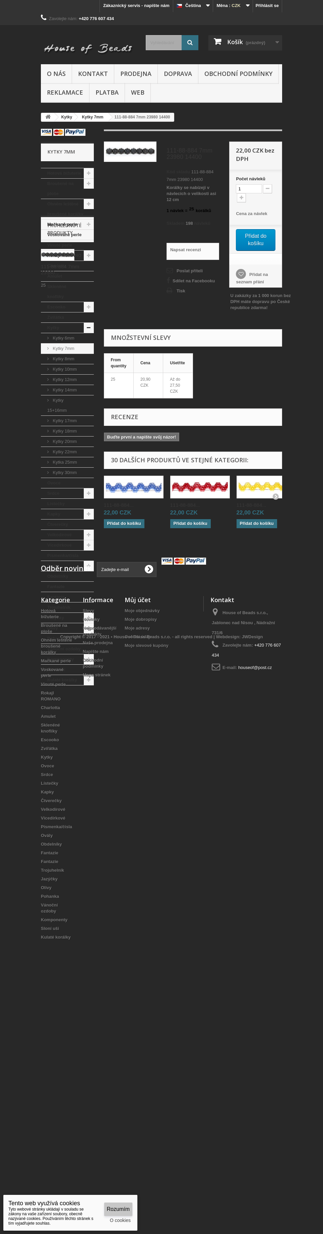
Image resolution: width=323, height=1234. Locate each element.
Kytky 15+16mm (57, 405)
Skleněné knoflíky (56, 291)
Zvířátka (55, 317)
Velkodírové (59, 534)
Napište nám (96, 893)
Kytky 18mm (64, 431)
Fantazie (56, 586)
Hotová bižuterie (64, 173)
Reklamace (65, 92)
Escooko (56, 306)
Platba (107, 92)
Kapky (53, 513)
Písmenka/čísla (62, 555)
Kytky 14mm (64, 389)
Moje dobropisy (141, 861)
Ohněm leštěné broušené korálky (65, 208)
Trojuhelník (58, 607)
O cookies (120, 1220)
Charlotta (56, 265)
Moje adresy (137, 870)
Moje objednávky (142, 852)
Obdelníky (57, 576)
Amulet (54, 276)
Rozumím (118, 1209)
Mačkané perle (62, 224)
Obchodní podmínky (238, 74)
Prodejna (135, 74)
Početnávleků (250, 178)
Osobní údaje (138, 878)
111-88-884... (119, 505)
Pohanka (56, 638)
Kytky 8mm (63, 358)
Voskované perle (64, 234)
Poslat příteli (190, 270)
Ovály (53, 565)
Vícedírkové (59, 545)
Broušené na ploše (60, 188)
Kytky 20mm (64, 441)
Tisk (181, 290)
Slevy (88, 852)
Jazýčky (55, 617)
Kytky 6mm (63, 338)
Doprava (178, 74)
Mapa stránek (97, 917)
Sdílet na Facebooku (194, 280)
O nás (56, 74)
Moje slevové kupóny (147, 887)
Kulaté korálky (62, 679)
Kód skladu (178, 171)
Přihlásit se (267, 5)
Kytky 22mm (64, 451)
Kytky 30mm (64, 472)
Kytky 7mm (63, 348)
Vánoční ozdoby (64, 648)
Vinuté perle (59, 245)
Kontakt (93, 74)
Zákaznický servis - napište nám (136, 5)
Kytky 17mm (64, 420)
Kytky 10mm (64, 369)
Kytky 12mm (64, 379)
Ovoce (54, 482)
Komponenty (60, 659)
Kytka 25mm (64, 462)
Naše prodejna (98, 884)
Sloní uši (56, 669)
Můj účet (138, 842)
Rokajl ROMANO (64, 255)
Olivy (52, 628)
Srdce (53, 493)
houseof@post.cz (255, 909)
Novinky (91, 861)
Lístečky (56, 503)
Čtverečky (57, 524)
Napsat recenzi (185, 249)
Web (137, 92)
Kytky (53, 327)
